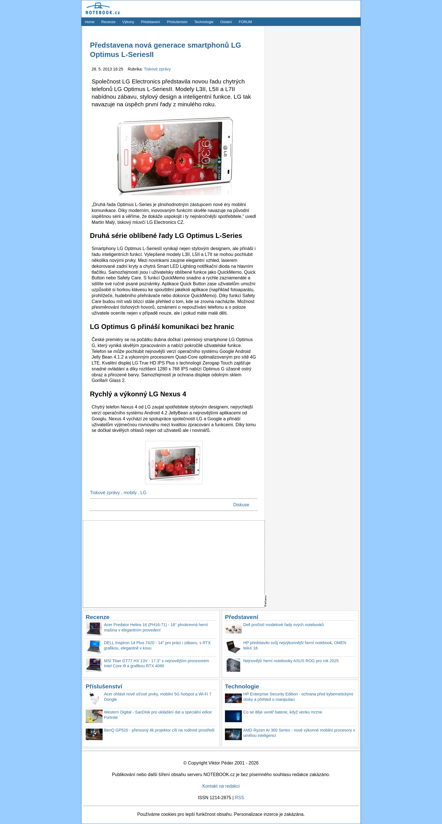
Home (89, 22)
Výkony (128, 22)
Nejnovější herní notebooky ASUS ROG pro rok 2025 (291, 661)
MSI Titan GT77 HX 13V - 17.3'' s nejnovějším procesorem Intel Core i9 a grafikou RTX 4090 (156, 663)
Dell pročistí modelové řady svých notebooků (283, 624)
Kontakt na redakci (221, 786)
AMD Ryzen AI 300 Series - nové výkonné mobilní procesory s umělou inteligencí (299, 733)
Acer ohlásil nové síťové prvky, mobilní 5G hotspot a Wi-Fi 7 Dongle (157, 697)
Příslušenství (177, 22)
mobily (129, 492)
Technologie (203, 22)
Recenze (108, 22)
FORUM (245, 22)
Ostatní (226, 22)
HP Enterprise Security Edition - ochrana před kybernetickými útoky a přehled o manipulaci (298, 697)
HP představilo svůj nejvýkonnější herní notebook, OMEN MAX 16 (294, 645)
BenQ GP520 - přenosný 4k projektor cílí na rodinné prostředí (159, 730)
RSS (239, 797)
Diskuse (241, 504)
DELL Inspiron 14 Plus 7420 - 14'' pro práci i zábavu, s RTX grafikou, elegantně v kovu (157, 645)
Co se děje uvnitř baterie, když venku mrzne (282, 712)
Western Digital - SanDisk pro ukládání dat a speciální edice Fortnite (158, 715)
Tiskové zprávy (157, 69)
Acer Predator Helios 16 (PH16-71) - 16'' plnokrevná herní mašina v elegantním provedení (156, 627)
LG (143, 492)
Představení (150, 22)
